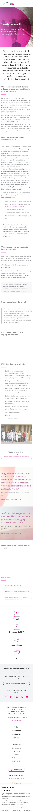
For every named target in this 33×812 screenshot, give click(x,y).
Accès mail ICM (16, 761)
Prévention (16, 730)
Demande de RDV (16, 628)
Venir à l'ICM (16, 641)
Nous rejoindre (16, 751)
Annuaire (16, 615)
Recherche (16, 734)
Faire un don (16, 770)
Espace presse (16, 748)
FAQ (17, 654)
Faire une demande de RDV (16, 717)
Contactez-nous (16, 758)
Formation (16, 738)
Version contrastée (16, 779)
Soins (16, 727)
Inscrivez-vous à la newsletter (16, 683)
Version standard (16, 775)
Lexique (16, 754)
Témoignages (16, 744)
